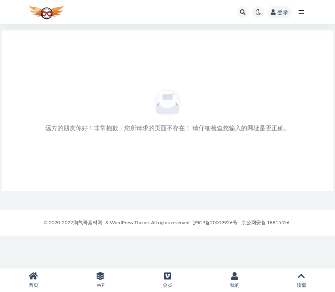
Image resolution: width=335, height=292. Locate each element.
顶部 (301, 280)
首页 (33, 280)
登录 (279, 12)
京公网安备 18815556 (266, 222)
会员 (167, 280)
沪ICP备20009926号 (214, 222)
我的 (234, 280)
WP (100, 280)
